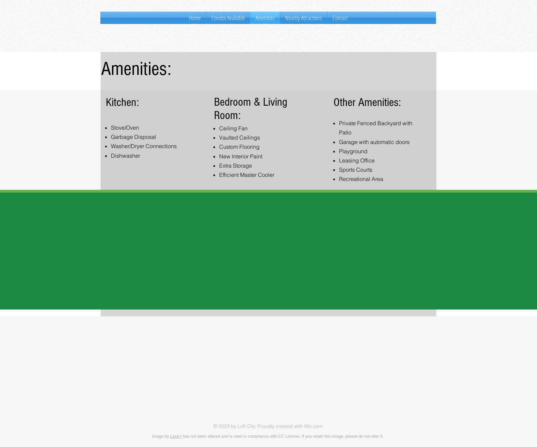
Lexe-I (176, 436)
